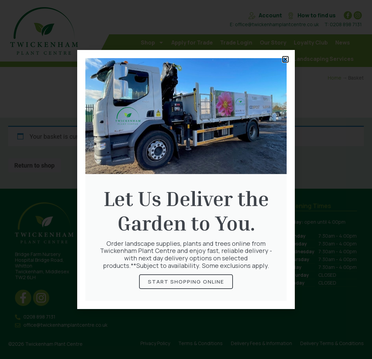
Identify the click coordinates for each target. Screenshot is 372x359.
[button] (285, 59)
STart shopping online (186, 281)
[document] (186, 179)
